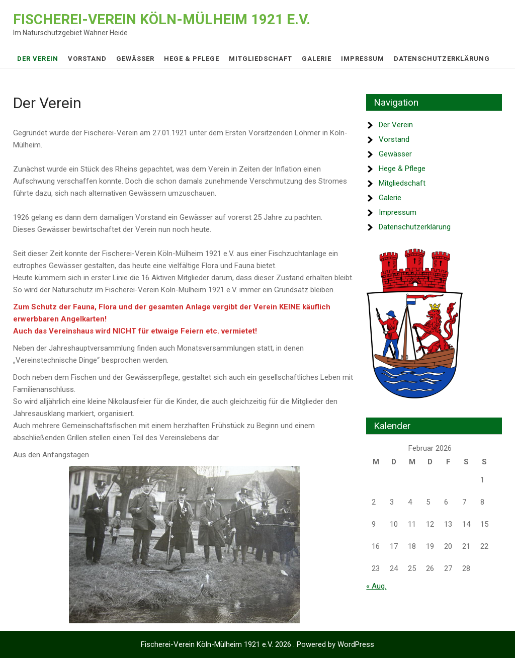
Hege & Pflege (191, 58)
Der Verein (37, 58)
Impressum (362, 58)
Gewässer (135, 58)
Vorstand (87, 58)
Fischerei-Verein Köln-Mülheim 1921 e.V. (161, 19)
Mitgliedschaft (260, 58)
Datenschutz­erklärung (442, 58)
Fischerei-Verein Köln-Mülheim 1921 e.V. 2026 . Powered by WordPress (257, 644)
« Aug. (376, 586)
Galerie (316, 58)
